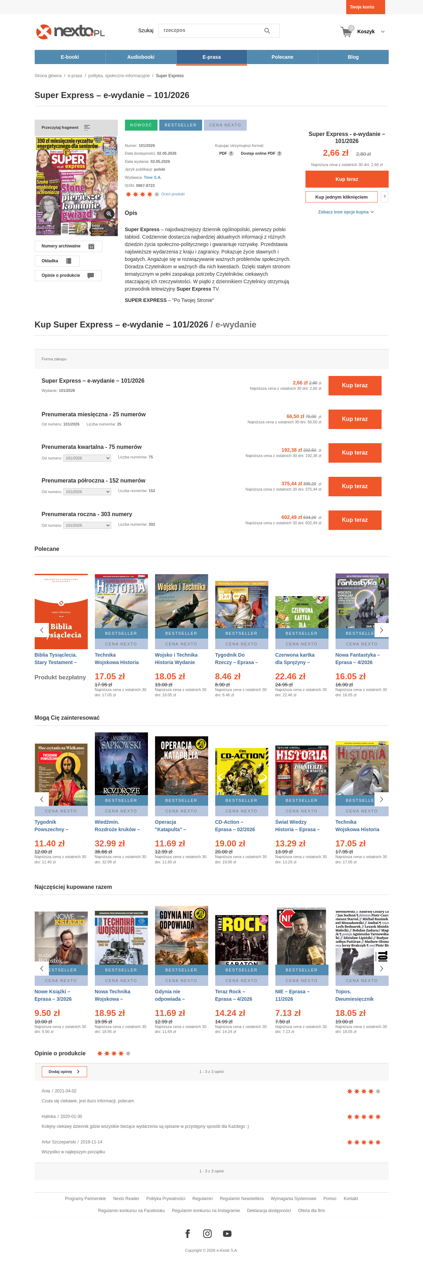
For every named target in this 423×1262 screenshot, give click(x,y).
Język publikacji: (139, 169)
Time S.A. (152, 177)
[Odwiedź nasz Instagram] (207, 1233)
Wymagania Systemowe (293, 1198)
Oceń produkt (155, 194)
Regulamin (203, 1198)
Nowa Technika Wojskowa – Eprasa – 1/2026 (113, 996)
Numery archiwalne (61, 246)
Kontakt (351, 1198)
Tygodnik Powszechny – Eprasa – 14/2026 (55, 829)
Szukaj (146, 30)
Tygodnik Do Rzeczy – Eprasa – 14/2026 (236, 662)
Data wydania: (138, 161)
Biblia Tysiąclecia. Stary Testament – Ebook (56, 662)
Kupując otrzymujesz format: (239, 145)
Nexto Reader (126, 1198)
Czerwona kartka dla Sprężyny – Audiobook (295, 662)
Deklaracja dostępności (269, 1210)
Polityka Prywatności (165, 1198)
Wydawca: (134, 177)
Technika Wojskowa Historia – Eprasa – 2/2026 (117, 662)
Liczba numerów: (102, 424)
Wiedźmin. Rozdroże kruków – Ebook (117, 829)
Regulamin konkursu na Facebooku (131, 1210)
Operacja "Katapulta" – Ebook (171, 829)
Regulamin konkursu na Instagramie (206, 1210)
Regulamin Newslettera (242, 1198)
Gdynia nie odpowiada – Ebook (170, 996)
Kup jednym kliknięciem (341, 197)
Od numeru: (52, 424)
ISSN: (130, 185)
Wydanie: (50, 390)
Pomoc (330, 1198)
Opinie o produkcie (61, 275)
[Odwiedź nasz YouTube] (227, 1233)
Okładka (50, 260)
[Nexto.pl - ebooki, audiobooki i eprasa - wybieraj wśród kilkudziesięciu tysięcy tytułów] (71, 31)
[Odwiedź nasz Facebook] (187, 1233)
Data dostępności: (141, 153)
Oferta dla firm (311, 1210)
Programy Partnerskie (85, 1198)
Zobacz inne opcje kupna (343, 212)
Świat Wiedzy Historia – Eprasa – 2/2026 (297, 829)
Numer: (132, 145)
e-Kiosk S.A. (227, 1250)
